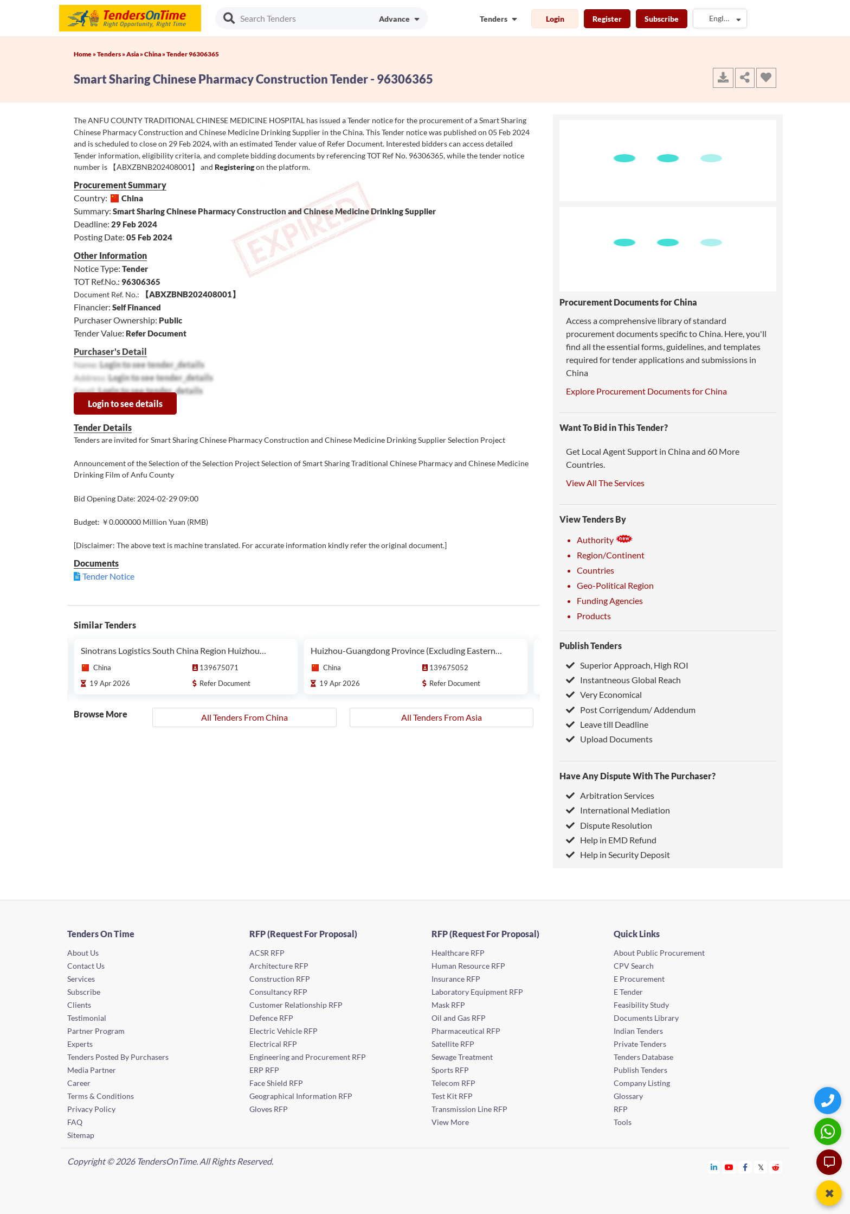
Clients (79, 1004)
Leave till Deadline (607, 724)
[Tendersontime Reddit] (776, 1167)
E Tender (628, 991)
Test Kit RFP (452, 1096)
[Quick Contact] (829, 1100)
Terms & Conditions (100, 1096)
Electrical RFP (273, 1043)
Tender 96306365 (192, 54)
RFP (621, 1109)
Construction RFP (279, 978)
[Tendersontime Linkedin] (714, 1167)
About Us (83, 952)
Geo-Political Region (615, 585)
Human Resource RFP (468, 965)
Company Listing (642, 1083)
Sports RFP (450, 1070)
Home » (85, 54)
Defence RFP (271, 1017)
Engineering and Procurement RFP (307, 1057)
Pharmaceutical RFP (466, 1030)
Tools (623, 1122)
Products (594, 616)
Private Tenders (640, 1043)
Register (607, 18)
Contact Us (86, 965)
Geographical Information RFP (300, 1096)
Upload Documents (609, 739)
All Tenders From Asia (441, 717)
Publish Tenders (590, 645)
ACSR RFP (267, 952)
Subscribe (662, 18)
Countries (595, 570)
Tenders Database (643, 1057)
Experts (80, 1043)
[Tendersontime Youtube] (729, 1167)
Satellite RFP (453, 1043)
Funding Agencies (610, 600)
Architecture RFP (278, 965)
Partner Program (96, 1030)
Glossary (628, 1096)
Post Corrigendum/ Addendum (631, 709)
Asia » (135, 54)
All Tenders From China (244, 717)
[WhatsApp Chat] (829, 1131)
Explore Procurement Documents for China (646, 391)
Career (79, 1083)
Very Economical (604, 694)
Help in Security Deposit (618, 854)
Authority (605, 540)
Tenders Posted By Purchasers (118, 1057)
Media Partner (91, 1070)
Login (555, 18)
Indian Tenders (638, 1030)
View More (450, 1122)
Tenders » (111, 54)
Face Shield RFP (276, 1083)
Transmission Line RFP (469, 1109)
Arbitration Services (610, 795)
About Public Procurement (659, 952)
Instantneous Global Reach (623, 680)
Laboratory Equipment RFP (477, 991)
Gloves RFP (268, 1109)
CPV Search (634, 965)
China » (155, 54)
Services (81, 978)
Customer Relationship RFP (296, 1004)
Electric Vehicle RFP (283, 1030)
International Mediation (618, 810)
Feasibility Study (641, 1004)
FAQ (74, 1122)
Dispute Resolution (609, 825)
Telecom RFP (453, 1083)
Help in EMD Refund (611, 840)
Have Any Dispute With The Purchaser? (637, 776)
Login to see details (125, 403)
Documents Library (646, 1017)
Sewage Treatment (462, 1057)
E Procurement (639, 978)
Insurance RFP (456, 978)
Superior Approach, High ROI (627, 665)
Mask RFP (448, 1004)
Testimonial (86, 1017)
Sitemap (80, 1135)
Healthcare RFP (458, 952)
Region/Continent (611, 555)
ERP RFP (264, 1070)
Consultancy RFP (278, 991)
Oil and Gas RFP (459, 1017)
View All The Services (605, 483)
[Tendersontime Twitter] (761, 1167)
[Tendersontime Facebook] (745, 1167)
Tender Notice (108, 576)
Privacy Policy (91, 1109)
